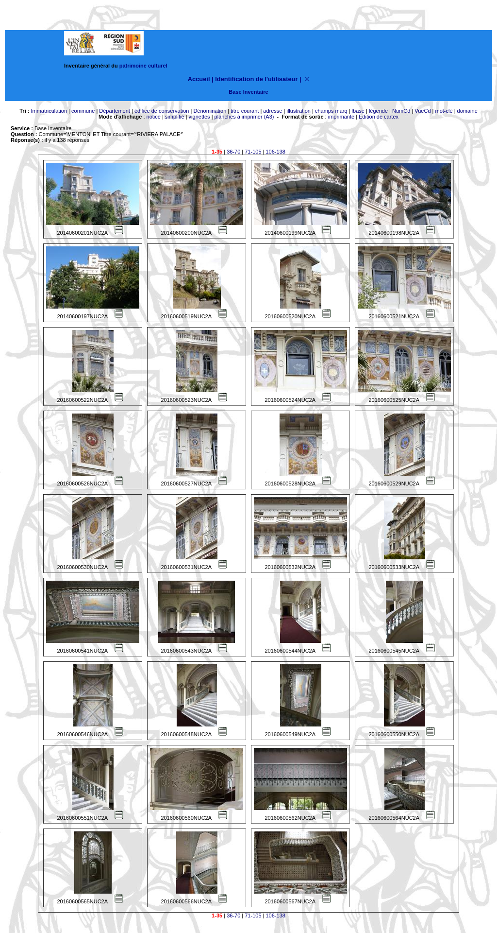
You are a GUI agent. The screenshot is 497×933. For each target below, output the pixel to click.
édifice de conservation (161, 111)
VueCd (422, 111)
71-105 (253, 152)
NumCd (401, 111)
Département (114, 111)
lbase (358, 111)
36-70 (233, 152)
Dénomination (209, 111)
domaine (467, 111)
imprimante (341, 117)
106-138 (275, 152)
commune (83, 111)
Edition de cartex (378, 117)
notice (154, 117)
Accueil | (201, 79)
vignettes (199, 117)
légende (378, 111)
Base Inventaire (248, 92)
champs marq (331, 111)
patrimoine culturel (143, 66)
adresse (272, 111)
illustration (298, 111)
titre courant (245, 111)
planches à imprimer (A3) (244, 117)
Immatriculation (49, 111)
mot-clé (444, 111)
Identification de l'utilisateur (256, 79)
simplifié (174, 117)
